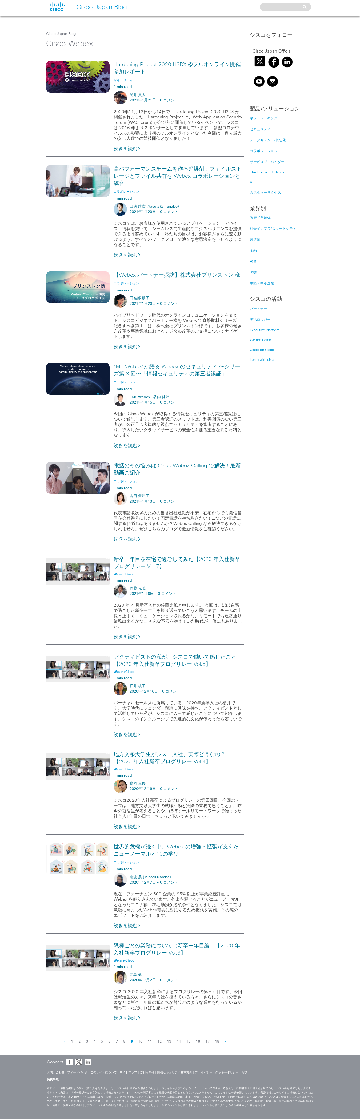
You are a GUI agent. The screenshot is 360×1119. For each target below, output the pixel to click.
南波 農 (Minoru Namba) (150, 877)
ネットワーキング (264, 118)
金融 (253, 250)
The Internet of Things (267, 172)
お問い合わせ (56, 1072)
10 (140, 1041)
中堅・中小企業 (262, 283)
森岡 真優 (138, 783)
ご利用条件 (147, 1072)
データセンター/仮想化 (268, 140)
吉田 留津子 (139, 496)
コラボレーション (264, 151)
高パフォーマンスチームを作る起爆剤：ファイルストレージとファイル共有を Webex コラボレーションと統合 (178, 176)
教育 (253, 261)
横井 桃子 (138, 686)
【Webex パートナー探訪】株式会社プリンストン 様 (177, 275)
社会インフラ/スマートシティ (273, 229)
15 (188, 1041)
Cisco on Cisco (262, 350)
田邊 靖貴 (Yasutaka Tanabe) (154, 206)
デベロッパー (260, 320)
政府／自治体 (260, 218)
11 (150, 1041)
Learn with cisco (263, 360)
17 (207, 1041)
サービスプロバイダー (267, 162)
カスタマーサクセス (265, 193)
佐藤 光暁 (138, 588)
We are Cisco (260, 340)
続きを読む (127, 149)
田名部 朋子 (139, 298)
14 (179, 1041)
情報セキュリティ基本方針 (174, 1072)
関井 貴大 (138, 95)
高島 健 (136, 975)
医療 (253, 272)
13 (169, 1041)
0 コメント (169, 100)
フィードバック (77, 1072)
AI (251, 182)
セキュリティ (260, 129)
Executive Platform (264, 330)
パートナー (258, 309)
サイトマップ (128, 1072)
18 (217, 1041)
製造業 (255, 240)
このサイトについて (103, 1072)
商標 (244, 1072)
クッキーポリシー (227, 1072)
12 (159, 1041)
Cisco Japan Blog (61, 34)
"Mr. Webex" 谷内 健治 (149, 397)
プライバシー (204, 1072)
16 (198, 1041)
